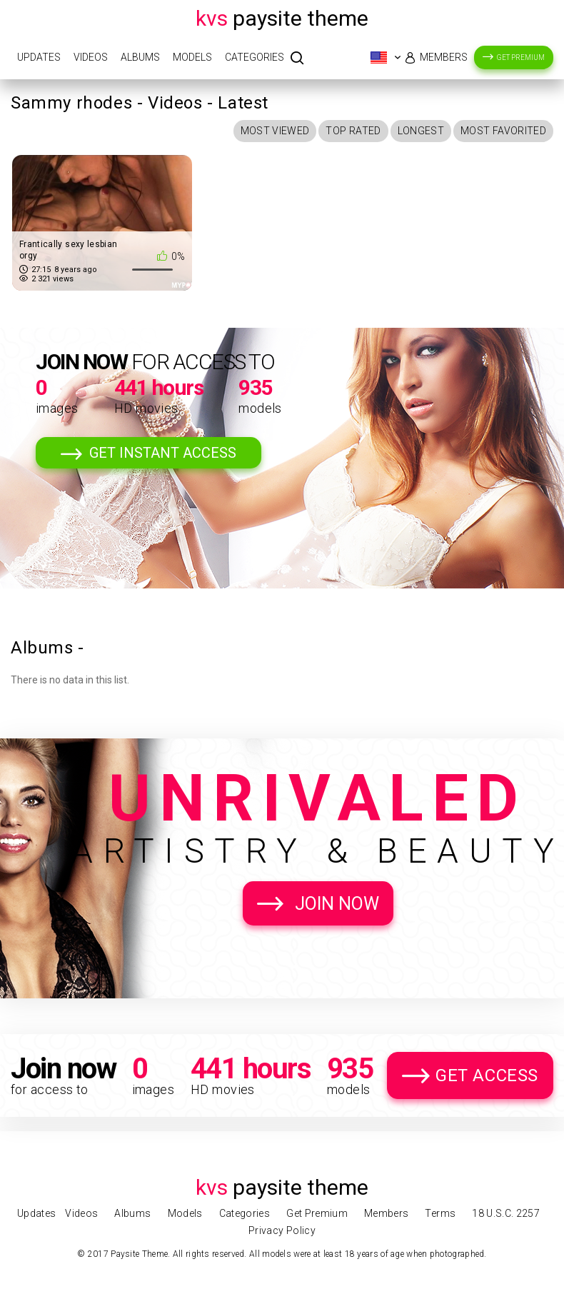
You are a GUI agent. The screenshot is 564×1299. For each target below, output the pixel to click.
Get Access (486, 1075)
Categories (254, 57)
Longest (421, 130)
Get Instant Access (162, 452)
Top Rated (353, 130)
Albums (140, 57)
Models (192, 57)
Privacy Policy (282, 1230)
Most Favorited (503, 130)
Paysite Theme (282, 18)
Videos (91, 57)
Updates (39, 57)
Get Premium (521, 57)
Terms (440, 1213)
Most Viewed (275, 130)
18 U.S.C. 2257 (506, 1213)
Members (444, 57)
